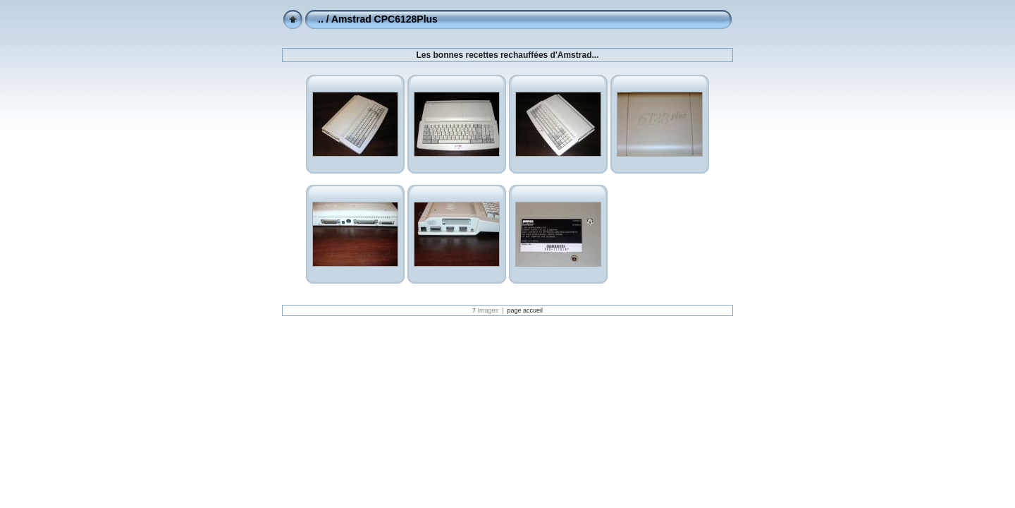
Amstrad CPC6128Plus (384, 19)
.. (321, 19)
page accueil (525, 310)
